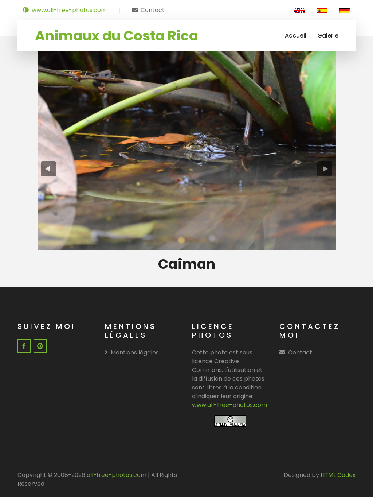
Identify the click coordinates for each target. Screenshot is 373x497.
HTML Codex (338, 475)
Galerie (327, 35)
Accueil (295, 35)
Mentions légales (132, 352)
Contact (153, 10)
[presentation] (48, 169)
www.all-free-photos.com (65, 10)
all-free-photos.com (115, 475)
